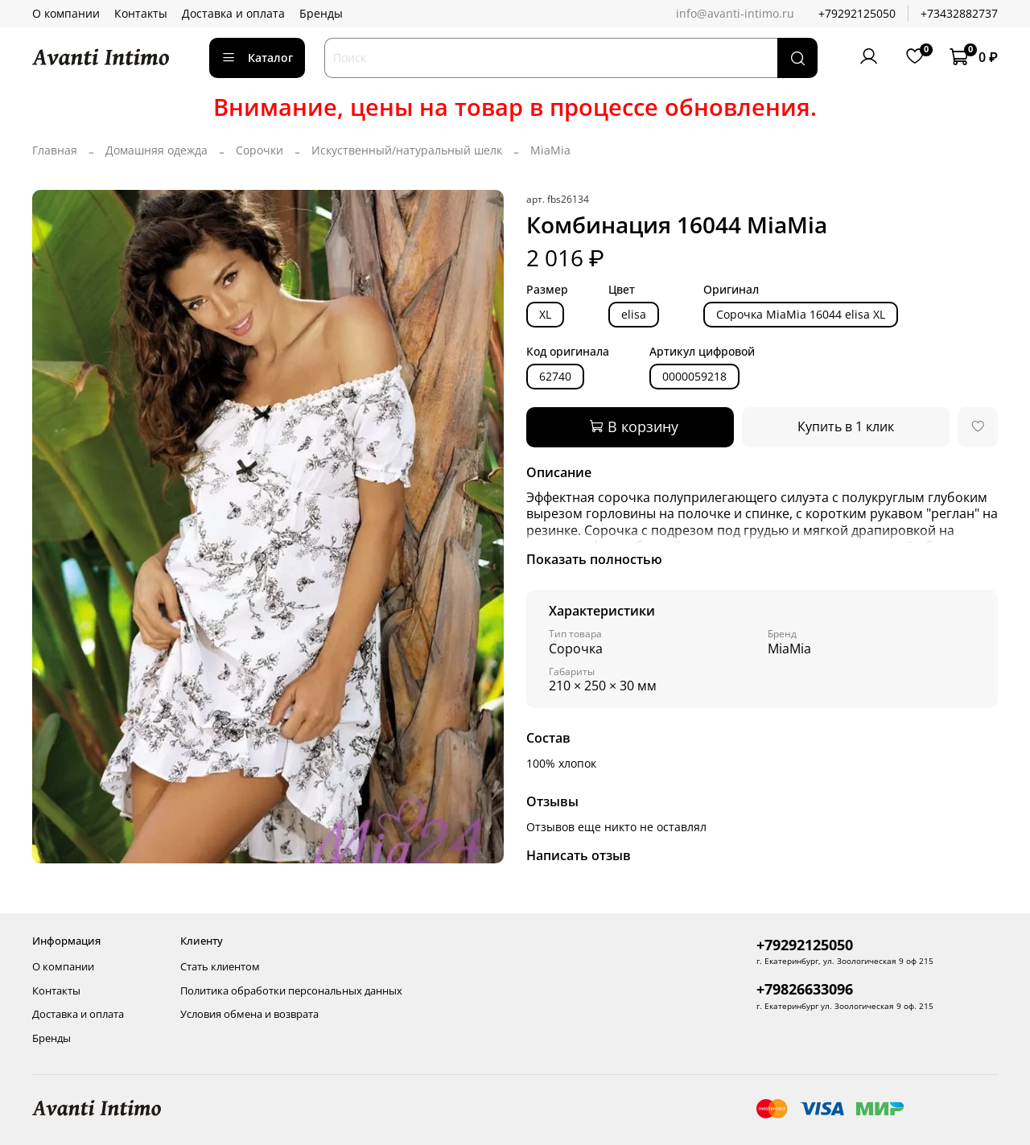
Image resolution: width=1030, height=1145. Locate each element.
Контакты (140, 13)
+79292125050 (857, 13)
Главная (54, 150)
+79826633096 (804, 989)
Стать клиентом (220, 967)
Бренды (321, 13)
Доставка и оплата (233, 13)
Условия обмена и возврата (249, 1014)
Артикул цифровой (702, 352)
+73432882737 (959, 13)
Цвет (621, 290)
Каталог (257, 57)
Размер (547, 290)
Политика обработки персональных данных (291, 991)
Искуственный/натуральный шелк (406, 150)
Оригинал (731, 290)
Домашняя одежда (156, 150)
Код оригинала (567, 352)
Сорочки (259, 150)
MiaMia (550, 150)
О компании (66, 13)
